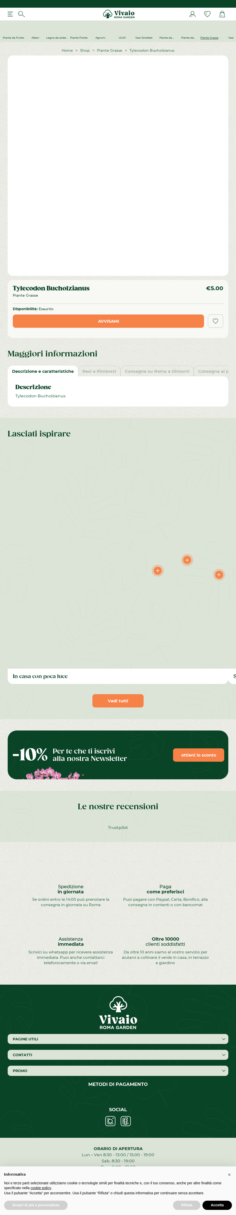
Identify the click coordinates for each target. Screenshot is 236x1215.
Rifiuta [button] (186, 1205)
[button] (229, 1175)
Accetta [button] (217, 1205)
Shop (85, 50)
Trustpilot (118, 827)
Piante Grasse (109, 50)
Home (67, 50)
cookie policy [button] (41, 1188)
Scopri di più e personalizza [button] (35, 1205)
